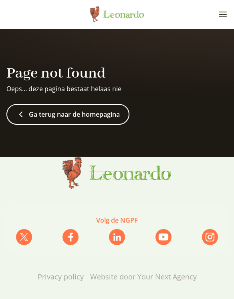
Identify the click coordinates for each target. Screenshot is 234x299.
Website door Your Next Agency (143, 276)
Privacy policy (61, 276)
